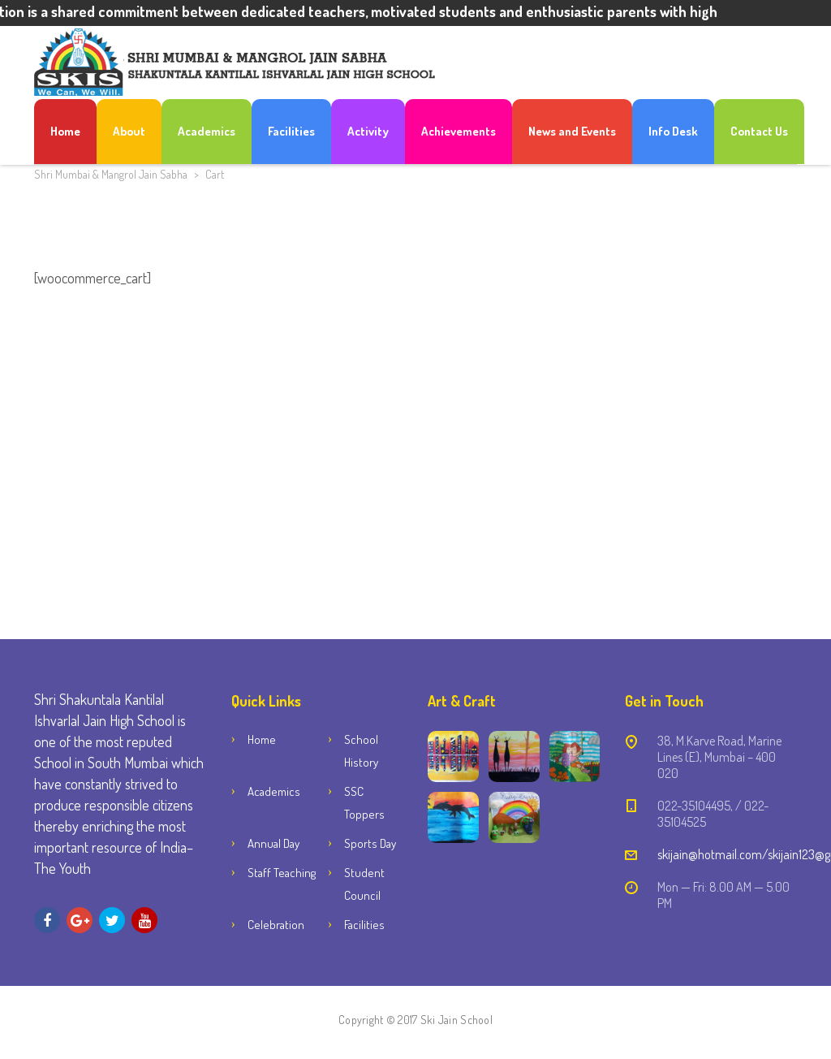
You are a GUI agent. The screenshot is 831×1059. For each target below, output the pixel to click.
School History (361, 751)
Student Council (364, 884)
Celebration (276, 924)
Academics (206, 131)
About (129, 131)
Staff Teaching (282, 872)
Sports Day (370, 843)
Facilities (291, 131)
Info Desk (673, 131)
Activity (368, 131)
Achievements (458, 131)
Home (65, 131)
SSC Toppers (364, 803)
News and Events (572, 131)
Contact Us (759, 131)
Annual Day (273, 843)
